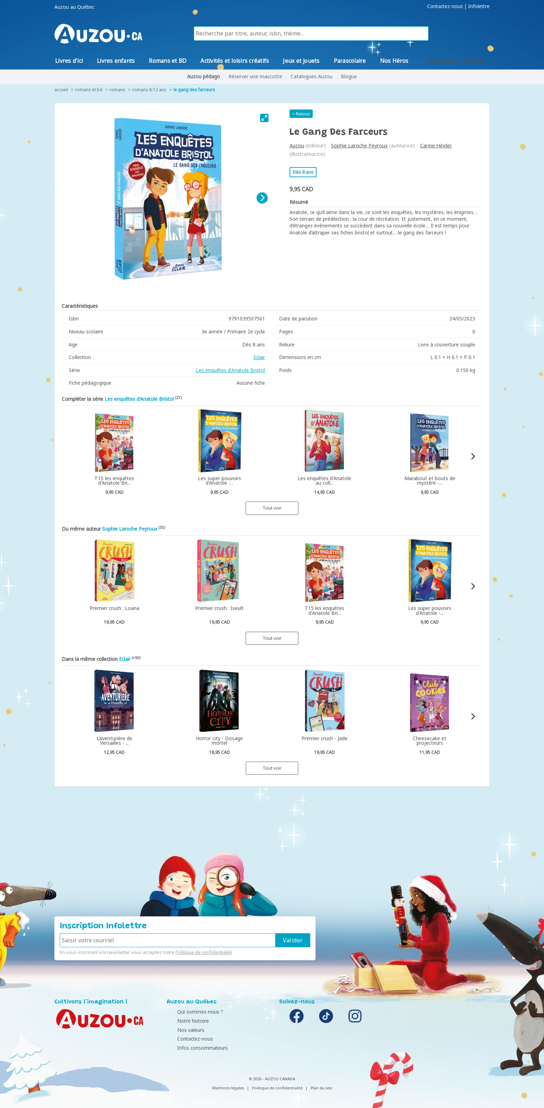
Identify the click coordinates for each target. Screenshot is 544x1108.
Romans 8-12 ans (149, 90)
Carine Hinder (436, 145)
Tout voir (272, 508)
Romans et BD (88, 90)
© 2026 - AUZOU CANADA (272, 1078)
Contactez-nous (445, 6)
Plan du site (321, 1087)
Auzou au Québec (74, 7)
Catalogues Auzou (311, 76)
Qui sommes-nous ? (191, 1011)
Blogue (349, 76)
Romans (117, 90)
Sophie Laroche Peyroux (359, 145)
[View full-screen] (264, 118)
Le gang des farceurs (194, 90)
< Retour (301, 114)
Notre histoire (184, 1020)
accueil (61, 90)
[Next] (262, 198)
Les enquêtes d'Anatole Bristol (230, 370)
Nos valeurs (181, 1030)
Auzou (297, 145)
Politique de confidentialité (203, 952)
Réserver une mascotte (255, 76)
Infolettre (479, 6)
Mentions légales (228, 1087)
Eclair (259, 357)
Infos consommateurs (193, 1047)
